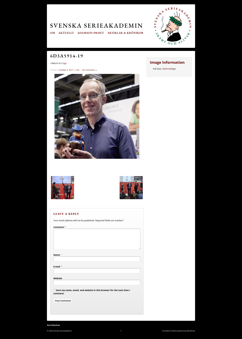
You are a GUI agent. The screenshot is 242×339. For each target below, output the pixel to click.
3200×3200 (167, 68)
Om (52, 33)
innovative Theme (169, 334)
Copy (64, 63)
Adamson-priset (90, 33)
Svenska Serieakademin (96, 25)
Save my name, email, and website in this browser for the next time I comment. (91, 295)
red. (77, 70)
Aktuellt (66, 33)
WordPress (190, 334)
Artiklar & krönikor (125, 33)
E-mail (56, 270)
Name (56, 258)
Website (57, 282)
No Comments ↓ (89, 70)
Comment (59, 227)
